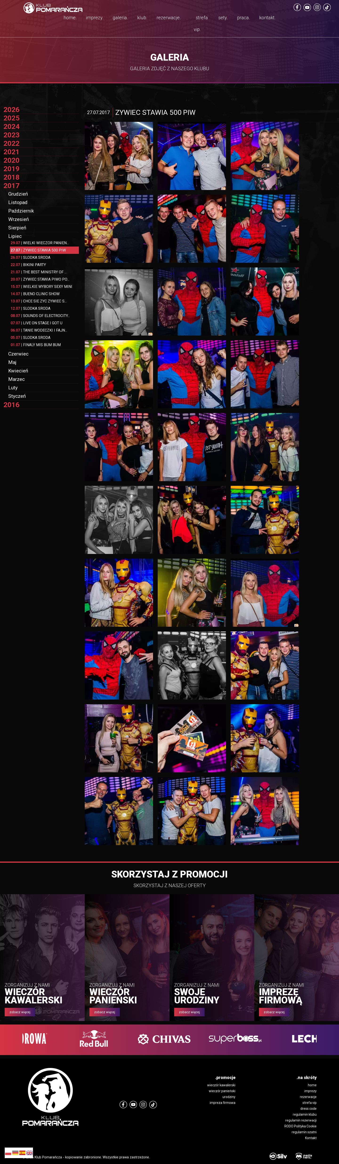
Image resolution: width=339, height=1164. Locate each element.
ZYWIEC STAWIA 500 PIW (38, 250)
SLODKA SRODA (30, 257)
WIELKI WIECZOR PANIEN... (40, 243)
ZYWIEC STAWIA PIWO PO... (40, 279)
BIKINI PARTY (28, 265)
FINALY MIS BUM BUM (36, 345)
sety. (223, 17)
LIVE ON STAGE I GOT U (36, 323)
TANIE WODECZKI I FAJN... (39, 330)
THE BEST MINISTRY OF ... (39, 272)
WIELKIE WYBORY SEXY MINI (41, 286)
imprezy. (95, 17)
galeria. (120, 17)
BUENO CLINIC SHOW (35, 294)
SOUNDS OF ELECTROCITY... (40, 315)
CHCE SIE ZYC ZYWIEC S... (39, 301)
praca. (243, 17)
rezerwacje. (169, 17)
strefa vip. (201, 23)
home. (70, 17)
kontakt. (267, 17)
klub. (142, 17)
